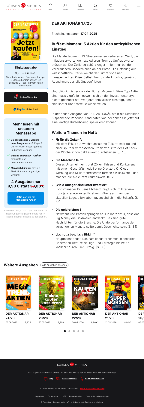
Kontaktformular (69, 379)
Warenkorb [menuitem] (110, 6)
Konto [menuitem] (65, 6)
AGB (64, 396)
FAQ (51, 379)
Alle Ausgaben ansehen (54, 265)
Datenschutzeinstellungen (97, 396)
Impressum (40, 396)
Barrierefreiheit (76, 396)
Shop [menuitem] (50, 6)
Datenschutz (53, 396)
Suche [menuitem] (95, 6)
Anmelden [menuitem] (125, 6)
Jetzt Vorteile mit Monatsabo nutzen (26, 198)
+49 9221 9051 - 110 (94, 379)
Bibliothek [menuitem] (80, 6)
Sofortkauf (26, 109)
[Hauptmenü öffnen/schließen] (138, 6)
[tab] (65, 331)
